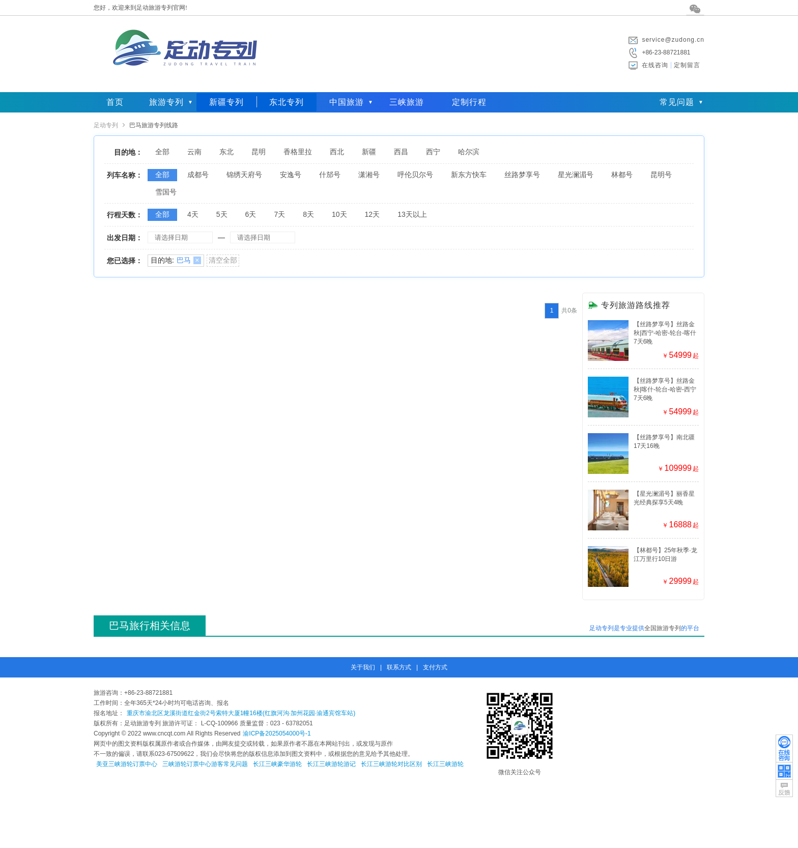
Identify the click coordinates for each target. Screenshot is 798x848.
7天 (279, 214)
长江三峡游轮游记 (331, 764)
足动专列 (106, 125)
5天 (221, 214)
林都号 (622, 175)
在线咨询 (655, 65)
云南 (194, 152)
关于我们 (363, 667)
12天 (372, 214)
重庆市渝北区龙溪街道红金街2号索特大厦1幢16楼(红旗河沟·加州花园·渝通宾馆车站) (241, 713)
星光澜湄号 (575, 175)
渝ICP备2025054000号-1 (276, 733)
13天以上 (412, 214)
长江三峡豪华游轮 (277, 764)
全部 (162, 152)
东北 (226, 152)
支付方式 (435, 667)
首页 (115, 102)
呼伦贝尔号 (415, 175)
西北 (337, 152)
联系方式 (399, 667)
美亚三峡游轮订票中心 (126, 764)
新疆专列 (226, 102)
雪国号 (166, 192)
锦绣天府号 (244, 175)
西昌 (401, 152)
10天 (339, 214)
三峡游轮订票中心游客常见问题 (205, 764)
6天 (250, 214)
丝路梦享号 (522, 175)
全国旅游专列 (662, 628)
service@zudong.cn (673, 39)
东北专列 (286, 102)
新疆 (369, 152)
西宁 (433, 152)
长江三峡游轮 (445, 764)
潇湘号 (369, 175)
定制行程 (469, 102)
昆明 (258, 152)
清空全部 (223, 260)
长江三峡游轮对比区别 (391, 764)
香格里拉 (297, 152)
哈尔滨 (468, 152)
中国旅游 (346, 102)
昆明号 (661, 175)
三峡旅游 (406, 102)
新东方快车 (469, 175)
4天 (192, 214)
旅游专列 (166, 102)
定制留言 (687, 65)
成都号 (198, 175)
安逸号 (290, 175)
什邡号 (329, 175)
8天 (308, 214)
